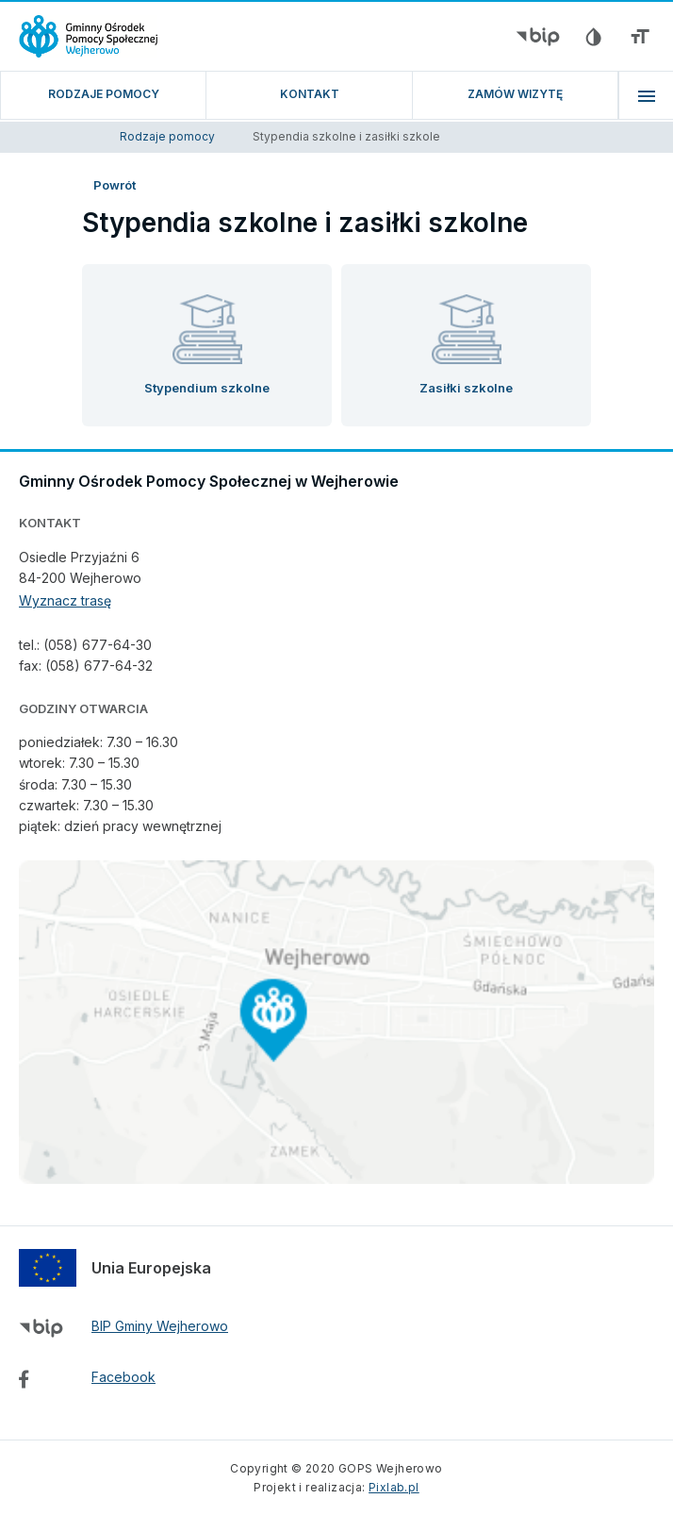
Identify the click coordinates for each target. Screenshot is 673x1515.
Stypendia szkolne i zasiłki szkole (346, 136)
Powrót (114, 184)
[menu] (645, 95)
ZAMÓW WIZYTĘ (515, 94)
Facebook (123, 1377)
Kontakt (309, 94)
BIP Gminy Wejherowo (159, 1326)
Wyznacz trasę (65, 600)
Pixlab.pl (394, 1487)
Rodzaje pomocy (103, 94)
